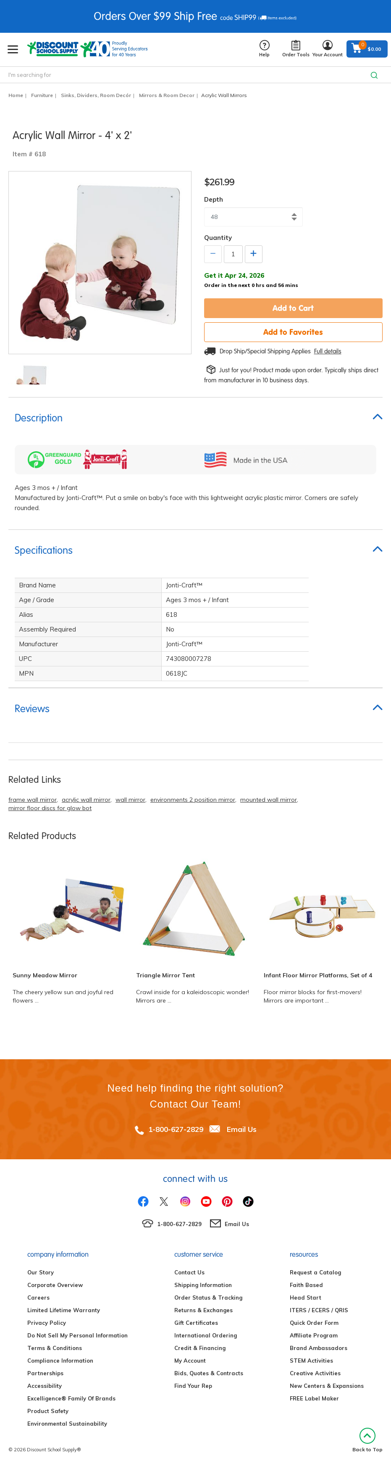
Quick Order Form (314, 1322)
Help (264, 49)
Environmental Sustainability (67, 1423)
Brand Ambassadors (318, 1348)
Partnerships (45, 1373)
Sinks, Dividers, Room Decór (96, 95)
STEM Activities (311, 1360)
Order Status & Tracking (208, 1297)
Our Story (40, 1272)
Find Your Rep (193, 1385)
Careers (38, 1297)
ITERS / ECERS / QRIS (319, 1310)
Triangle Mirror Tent (165, 975)
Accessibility (44, 1385)
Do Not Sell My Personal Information (77, 1335)
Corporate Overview (55, 1285)
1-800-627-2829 (175, 1129)
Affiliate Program (314, 1335)
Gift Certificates (196, 1322)
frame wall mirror (32, 799)
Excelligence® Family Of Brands (71, 1398)
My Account (190, 1360)
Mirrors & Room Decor (166, 95)
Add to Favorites (293, 332)
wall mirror (130, 799)
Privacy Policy (46, 1322)
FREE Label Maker (314, 1398)
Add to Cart (293, 308)
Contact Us (189, 1272)
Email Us (242, 1129)
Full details (327, 351)
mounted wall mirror (268, 799)
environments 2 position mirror (192, 799)
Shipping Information (203, 1285)
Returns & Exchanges (203, 1310)
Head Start (305, 1297)
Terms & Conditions (54, 1348)
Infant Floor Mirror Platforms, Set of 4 (318, 975)
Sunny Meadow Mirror (45, 975)
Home (15, 95)
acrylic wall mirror (86, 799)
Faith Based (306, 1285)
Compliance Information (60, 1360)
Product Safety (47, 1411)
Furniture (42, 95)
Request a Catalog (315, 1272)
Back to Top (367, 1440)
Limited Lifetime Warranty (63, 1310)
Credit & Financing (200, 1348)
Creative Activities (315, 1373)
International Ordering (205, 1335)
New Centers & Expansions (327, 1385)
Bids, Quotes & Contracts (208, 1373)
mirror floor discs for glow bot (50, 808)
